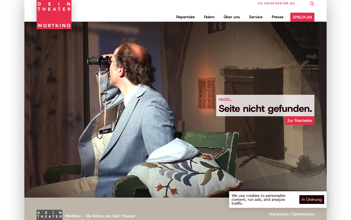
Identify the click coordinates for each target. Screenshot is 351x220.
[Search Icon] (312, 3)
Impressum (279, 214)
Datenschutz (303, 214)
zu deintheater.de (276, 3)
